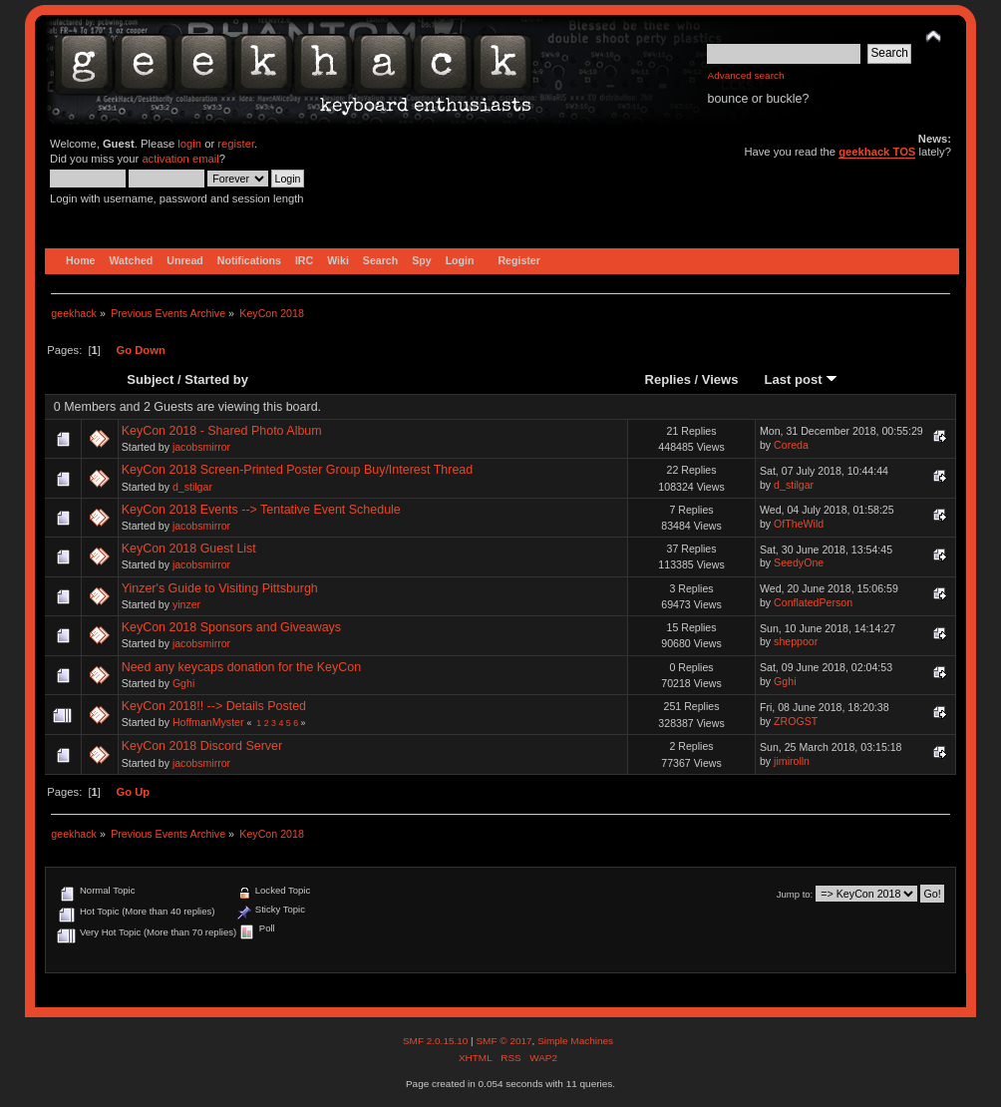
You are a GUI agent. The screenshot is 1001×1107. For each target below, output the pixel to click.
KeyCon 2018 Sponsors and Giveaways (231, 627)
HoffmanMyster (208, 722)
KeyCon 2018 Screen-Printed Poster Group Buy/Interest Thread (298, 470)
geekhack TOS (876, 152)
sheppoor (796, 641)
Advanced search (745, 75)
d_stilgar (192, 487)
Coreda (791, 445)
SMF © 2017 (503, 1040)
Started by (216, 379)
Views (720, 379)
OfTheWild (799, 524)
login (189, 144)
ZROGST (796, 721)
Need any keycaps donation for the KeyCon (242, 667)
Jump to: (795, 894)
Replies (668, 379)
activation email (180, 159)
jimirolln (792, 761)
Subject (150, 379)
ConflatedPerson (813, 602)
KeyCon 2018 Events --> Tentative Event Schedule (261, 510)
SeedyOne (799, 562)
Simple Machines (575, 1040)
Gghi (183, 683)
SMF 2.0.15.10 (437, 1040)
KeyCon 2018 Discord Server (202, 746)
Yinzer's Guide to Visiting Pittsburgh (220, 588)
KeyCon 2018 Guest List (189, 548)
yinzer (186, 604)
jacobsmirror (201, 447)
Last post (801, 379)
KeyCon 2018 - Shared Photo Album (222, 431)
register (235, 144)
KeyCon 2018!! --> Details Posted (214, 706)
